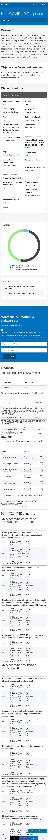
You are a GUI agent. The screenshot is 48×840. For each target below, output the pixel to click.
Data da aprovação (10, 124)
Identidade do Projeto (12, 101)
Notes (5, 207)
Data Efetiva (30, 124)
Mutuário (29, 109)
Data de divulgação (33, 117)
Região (5, 152)
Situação (28, 101)
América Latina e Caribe (11, 155)
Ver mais (34, 57)
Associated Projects (11, 200)
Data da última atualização (31, 191)
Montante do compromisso (8, 161)
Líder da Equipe (9, 109)
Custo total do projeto (12, 137)
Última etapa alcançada (34, 182)
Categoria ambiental (33, 160)
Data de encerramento (12, 175)
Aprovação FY (31, 152)
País (4, 117)
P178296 (6, 203)
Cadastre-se (9, 356)
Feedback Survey (37, 831)
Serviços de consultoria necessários (12, 183)
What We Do (5, 4)
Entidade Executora (33, 137)
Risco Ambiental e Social (35, 167)
